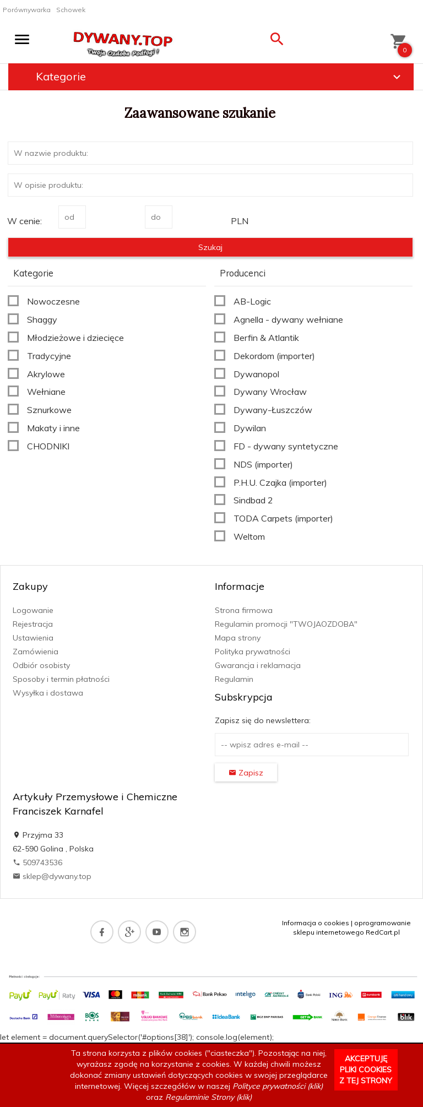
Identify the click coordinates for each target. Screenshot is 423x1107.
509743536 (37, 862)
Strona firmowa (244, 610)
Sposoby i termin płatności (61, 679)
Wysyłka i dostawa (48, 693)
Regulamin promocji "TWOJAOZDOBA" (286, 624)
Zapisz (246, 773)
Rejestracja (33, 624)
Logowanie (33, 610)
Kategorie (220, 76)
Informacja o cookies (315, 923)
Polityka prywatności (252, 651)
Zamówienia (35, 651)
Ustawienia (33, 638)
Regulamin (234, 679)
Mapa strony (238, 638)
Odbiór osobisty (41, 665)
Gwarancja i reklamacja (258, 665)
